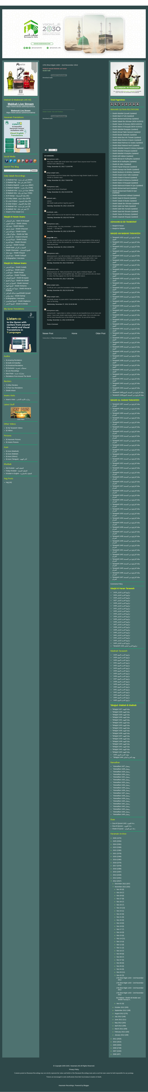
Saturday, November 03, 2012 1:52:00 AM (60, 206)
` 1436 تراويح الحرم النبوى (121, 676)
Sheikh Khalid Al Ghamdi (121, 177)
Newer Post (48, 333)
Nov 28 (119, 895)
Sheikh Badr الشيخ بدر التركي (16, 247)
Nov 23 (119, 911)
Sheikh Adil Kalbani (119, 156)
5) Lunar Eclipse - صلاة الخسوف (17, 201)
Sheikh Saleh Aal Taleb (120, 206)
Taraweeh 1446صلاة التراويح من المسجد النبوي (128, 395)
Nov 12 (119, 945)
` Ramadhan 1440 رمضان (121, 801)
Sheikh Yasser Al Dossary (121, 124)
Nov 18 (119, 926)
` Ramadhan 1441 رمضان (121, 804)
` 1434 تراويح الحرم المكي (121, 616)
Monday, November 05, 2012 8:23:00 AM (60, 290)
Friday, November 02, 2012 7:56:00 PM (60, 180)
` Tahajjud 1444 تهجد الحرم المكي (123, 757)
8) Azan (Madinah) (12, 451)
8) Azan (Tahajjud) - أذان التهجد (16, 459)
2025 (115, 841)
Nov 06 (119, 963)
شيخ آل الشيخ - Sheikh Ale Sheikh (17, 280)
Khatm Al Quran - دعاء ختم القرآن (123, 829)
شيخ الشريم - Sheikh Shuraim (16, 242)
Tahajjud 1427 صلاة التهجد (121, 709)
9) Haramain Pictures (13, 439)
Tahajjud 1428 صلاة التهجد (121, 712)
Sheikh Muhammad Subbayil (122, 195)
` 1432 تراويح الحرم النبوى (121, 665)
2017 (115, 866)
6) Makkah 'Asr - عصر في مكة (16, 209)
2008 (115, 1048)
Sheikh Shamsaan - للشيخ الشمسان (18, 250)
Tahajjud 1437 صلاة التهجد (121, 736)
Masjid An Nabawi (118, 228)
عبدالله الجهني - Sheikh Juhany (16, 223)
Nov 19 (119, 923)
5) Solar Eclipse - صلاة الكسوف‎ (16, 204)
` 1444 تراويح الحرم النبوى (121, 697)
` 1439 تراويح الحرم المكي (121, 630)
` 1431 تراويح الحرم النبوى (121, 663)
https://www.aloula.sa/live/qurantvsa (21, 106)
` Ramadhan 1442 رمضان (121, 806)
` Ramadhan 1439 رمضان (121, 798)
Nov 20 (119, 920)
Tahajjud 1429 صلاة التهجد (121, 715)
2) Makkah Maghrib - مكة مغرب (17, 188)
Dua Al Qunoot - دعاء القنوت (122, 826)
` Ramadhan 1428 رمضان (121, 769)
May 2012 (118, 1023)
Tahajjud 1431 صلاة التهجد (121, 720)
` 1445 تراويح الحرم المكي (121, 643)
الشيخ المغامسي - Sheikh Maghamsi (18, 301)
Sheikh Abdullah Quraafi (121, 113)
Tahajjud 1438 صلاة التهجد (121, 739)
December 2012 (120, 884)
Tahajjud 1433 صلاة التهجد (121, 725)
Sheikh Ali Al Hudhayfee (120, 161)
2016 (115, 869)
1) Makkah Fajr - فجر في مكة (16, 182)
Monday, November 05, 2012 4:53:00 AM (60, 263)
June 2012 (118, 1019)
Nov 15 (119, 935)
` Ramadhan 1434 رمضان (121, 785)
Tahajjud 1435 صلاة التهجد (121, 730)
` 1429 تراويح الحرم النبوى (121, 655)
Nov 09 (119, 954)
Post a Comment (52, 324)
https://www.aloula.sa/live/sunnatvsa (20, 113)
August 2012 (119, 1013)
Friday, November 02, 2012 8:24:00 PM (60, 192)
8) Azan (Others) (11, 456)
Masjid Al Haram (118, 226)
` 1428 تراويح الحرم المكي (121, 603)
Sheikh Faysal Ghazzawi (121, 167)
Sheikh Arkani (11, 390)
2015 (115, 872)
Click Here (20, 419)
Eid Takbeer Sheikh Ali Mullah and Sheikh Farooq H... (128, 999)
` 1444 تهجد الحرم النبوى (120, 755)
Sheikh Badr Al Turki (119, 116)
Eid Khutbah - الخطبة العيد (15, 468)
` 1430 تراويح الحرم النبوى (121, 660)
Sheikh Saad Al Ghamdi (121, 198)
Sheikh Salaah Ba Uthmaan (122, 121)
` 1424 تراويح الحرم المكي (121, 595)
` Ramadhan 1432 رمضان (121, 780)
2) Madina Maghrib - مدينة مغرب (17, 185)
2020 (115, 856)
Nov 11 (119, 948)
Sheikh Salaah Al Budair (121, 201)
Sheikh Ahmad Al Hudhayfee (122, 159)
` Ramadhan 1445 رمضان (121, 814)
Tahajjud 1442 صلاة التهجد (121, 749)
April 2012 (118, 1026)
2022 (115, 850)
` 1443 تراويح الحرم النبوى (121, 695)
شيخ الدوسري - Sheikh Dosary (16, 239)
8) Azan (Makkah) (12, 454)
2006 (115, 1054)
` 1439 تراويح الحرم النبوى (121, 684)
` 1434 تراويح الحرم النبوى (121, 671)
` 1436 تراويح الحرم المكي (121, 622)
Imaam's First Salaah (13, 212)
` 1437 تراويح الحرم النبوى (121, 679)
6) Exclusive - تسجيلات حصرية (16, 368)
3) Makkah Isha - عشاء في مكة (16, 193)
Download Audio (48, 77)
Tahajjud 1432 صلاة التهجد (121, 723)
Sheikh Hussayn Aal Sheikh (122, 169)
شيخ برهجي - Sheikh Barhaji (15, 296)
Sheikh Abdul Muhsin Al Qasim (123, 140)
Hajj (7, 482)
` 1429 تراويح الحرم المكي (121, 598)
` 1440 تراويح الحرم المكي (121, 632)
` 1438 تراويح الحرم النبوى (121, 682)
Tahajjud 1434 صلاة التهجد (121, 728)
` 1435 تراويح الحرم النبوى (121, 673)
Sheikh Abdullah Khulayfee (122, 153)
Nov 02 (119, 975)
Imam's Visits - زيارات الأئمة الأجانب (18, 399)
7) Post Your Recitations (14, 388)
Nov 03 (119, 972)
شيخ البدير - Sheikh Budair (15, 272)
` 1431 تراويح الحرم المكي (121, 608)
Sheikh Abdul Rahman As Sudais (124, 143)
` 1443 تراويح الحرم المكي (121, 640)
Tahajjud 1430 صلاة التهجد (121, 717)
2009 (115, 1045)
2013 (115, 878)
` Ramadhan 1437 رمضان (121, 793)
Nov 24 (119, 908)
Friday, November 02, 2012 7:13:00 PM (60, 166)
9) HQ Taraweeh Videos (14, 428)
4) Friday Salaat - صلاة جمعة (15, 198)
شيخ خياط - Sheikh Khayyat (15, 253)
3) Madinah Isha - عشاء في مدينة (17, 190)
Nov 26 (119, 902)
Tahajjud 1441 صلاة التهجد (121, 747)
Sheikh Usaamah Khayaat (121, 217)
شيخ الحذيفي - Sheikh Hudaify (16, 267)
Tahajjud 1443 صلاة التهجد (121, 752)
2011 (115, 1039)
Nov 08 (119, 957)
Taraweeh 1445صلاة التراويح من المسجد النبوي (128, 392)
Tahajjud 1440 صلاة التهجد (121, 744)
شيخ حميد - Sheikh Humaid (15, 245)
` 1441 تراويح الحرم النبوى (121, 689)
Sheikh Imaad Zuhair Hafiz (121, 175)
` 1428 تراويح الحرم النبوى (121, 657)
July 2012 (118, 1016)
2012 (115, 881)
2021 (115, 853)
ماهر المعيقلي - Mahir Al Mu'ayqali (17, 221)
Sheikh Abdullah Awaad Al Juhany (124, 148)
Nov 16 (119, 932)
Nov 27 (119, 898)
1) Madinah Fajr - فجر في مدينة (16, 180)
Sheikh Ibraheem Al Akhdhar (122, 172)
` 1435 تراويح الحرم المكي (121, 619)
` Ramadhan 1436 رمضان (121, 790)
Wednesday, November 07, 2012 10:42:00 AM (62, 304)
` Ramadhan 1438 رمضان (121, 796)
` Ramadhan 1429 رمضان (121, 772)
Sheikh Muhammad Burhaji (122, 119)
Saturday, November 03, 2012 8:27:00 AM (60, 217)
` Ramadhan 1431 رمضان (121, 777)
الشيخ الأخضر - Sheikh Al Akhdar (17, 304)
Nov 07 (119, 960)
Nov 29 (119, 892)
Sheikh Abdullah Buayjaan (121, 129)
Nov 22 (119, 914)
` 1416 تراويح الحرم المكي (121, 592)
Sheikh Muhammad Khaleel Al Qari (124, 191)
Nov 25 (119, 905)
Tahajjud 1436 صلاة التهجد (121, 733)
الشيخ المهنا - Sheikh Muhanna (16, 286)
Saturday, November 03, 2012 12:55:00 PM (61, 231)
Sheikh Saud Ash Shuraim (121, 211)
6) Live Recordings (12, 371)
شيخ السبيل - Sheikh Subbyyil (16, 255)
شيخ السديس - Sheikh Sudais (16, 231)
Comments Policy (116, 584)
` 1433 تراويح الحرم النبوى (121, 668)
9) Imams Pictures (12, 442)
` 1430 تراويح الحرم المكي (121, 606)
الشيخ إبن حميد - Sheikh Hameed (17, 283)
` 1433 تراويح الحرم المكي (121, 614)
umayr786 (50, 237)
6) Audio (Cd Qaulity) (13, 363)
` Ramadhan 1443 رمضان (121, 809)
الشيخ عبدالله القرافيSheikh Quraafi (18, 293)
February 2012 (120, 1032)
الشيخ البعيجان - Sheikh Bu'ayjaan (17, 278)
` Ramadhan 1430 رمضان (121, 774)
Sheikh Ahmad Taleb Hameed (123, 132)
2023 (115, 847)
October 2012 (120, 1007)
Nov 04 (119, 969)
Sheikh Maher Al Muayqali (121, 127)
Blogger (86, 1085)
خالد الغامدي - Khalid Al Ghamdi (17, 237)
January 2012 (120, 1035)
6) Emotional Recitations (14, 365)
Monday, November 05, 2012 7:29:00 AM (60, 279)
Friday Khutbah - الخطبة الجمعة (16, 471)
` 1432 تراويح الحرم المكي (121, 611)
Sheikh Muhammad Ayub (121, 188)
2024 (115, 844)
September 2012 (121, 1010)
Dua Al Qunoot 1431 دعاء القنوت (123, 823)
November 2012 (120, 887)
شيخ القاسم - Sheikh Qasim (15, 270)
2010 (115, 1042)
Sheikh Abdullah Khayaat (121, 151)
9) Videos (9, 430)
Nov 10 (119, 951)
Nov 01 (119, 1003)
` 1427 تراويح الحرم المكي (121, 600)
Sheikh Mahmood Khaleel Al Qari (124, 185)
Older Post (100, 333)
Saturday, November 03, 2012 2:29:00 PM (60, 247)
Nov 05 (119, 966)
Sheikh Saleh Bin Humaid (121, 209)
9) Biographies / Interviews (15, 258)
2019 (115, 859)
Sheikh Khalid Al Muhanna (121, 180)
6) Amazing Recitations (14, 360)
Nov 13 (119, 941)
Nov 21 (119, 917)
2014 (115, 875)
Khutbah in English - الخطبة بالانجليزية (19, 473)
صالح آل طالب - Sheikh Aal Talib (17, 234)
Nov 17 (119, 929)
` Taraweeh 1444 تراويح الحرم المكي (124, 646)
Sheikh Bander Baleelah (120, 135)
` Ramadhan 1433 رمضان (121, 782)
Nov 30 (119, 889)
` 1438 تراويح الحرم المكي (121, 627)
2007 (115, 1051)
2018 (115, 863)
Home (74, 333)
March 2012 (119, 1029)
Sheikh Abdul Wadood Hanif (122, 145)
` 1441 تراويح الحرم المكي (121, 635)
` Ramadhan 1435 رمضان (121, 788)
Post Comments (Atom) (59, 338)
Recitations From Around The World (18, 376)
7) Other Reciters (12, 385)
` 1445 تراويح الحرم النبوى (121, 700)
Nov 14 (119, 938)
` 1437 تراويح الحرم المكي (121, 624)
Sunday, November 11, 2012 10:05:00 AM (60, 320)
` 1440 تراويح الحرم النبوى (121, 687)
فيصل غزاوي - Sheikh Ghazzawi (17, 229)
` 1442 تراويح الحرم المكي (121, 638)
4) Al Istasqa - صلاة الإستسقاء (16, 196)
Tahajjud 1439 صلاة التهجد (121, 741)
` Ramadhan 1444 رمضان (121, 812)
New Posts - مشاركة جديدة (15, 373)
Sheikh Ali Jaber (118, 164)
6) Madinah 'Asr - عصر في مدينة (17, 206)
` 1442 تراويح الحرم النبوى (121, 692)
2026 (115, 838)
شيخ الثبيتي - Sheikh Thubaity (16, 275)
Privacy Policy (74, 1069)
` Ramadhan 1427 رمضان (121, 766)
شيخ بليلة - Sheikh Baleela (15, 226)
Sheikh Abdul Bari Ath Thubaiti (123, 137)
